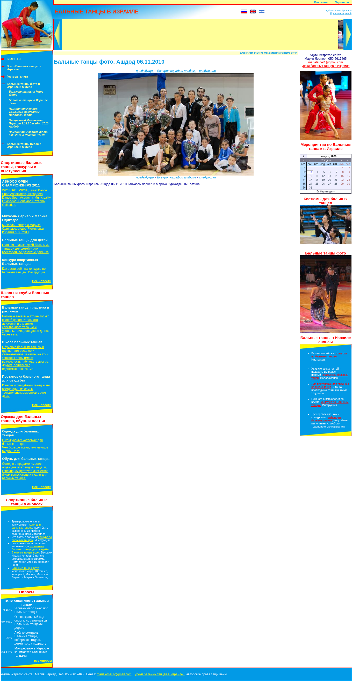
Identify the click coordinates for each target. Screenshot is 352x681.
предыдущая (145, 71)
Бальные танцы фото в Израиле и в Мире (23, 85)
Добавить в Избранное (338, 10)
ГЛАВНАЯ (13, 59)
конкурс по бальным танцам (32, 538)
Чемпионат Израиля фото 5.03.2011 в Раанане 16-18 (28, 133)
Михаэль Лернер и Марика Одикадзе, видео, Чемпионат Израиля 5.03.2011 (23, 228)
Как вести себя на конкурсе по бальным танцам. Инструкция (24, 270)
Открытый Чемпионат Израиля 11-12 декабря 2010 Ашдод (28, 123)
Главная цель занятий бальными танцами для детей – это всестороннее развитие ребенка (25, 248)
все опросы (43, 660)
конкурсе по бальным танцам (329, 355)
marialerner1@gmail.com (325, 62)
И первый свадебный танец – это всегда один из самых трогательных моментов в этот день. (26, 391)
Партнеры (342, 2)
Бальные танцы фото (25, 568)
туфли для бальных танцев (26, 526)
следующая (207, 71)
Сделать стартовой (340, 13)
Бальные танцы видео (26, 552)
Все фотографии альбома (176, 71)
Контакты (321, 2)
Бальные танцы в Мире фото (26, 93)
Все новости (41, 281)
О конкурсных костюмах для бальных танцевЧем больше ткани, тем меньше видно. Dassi (25, 445)
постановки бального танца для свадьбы (30, 548)
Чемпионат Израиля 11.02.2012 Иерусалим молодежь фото (24, 111)
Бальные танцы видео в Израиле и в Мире (24, 145)
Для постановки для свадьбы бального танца (330, 385)
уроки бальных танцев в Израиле (326, 66)
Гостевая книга (17, 76)
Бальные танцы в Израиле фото (28, 102)
